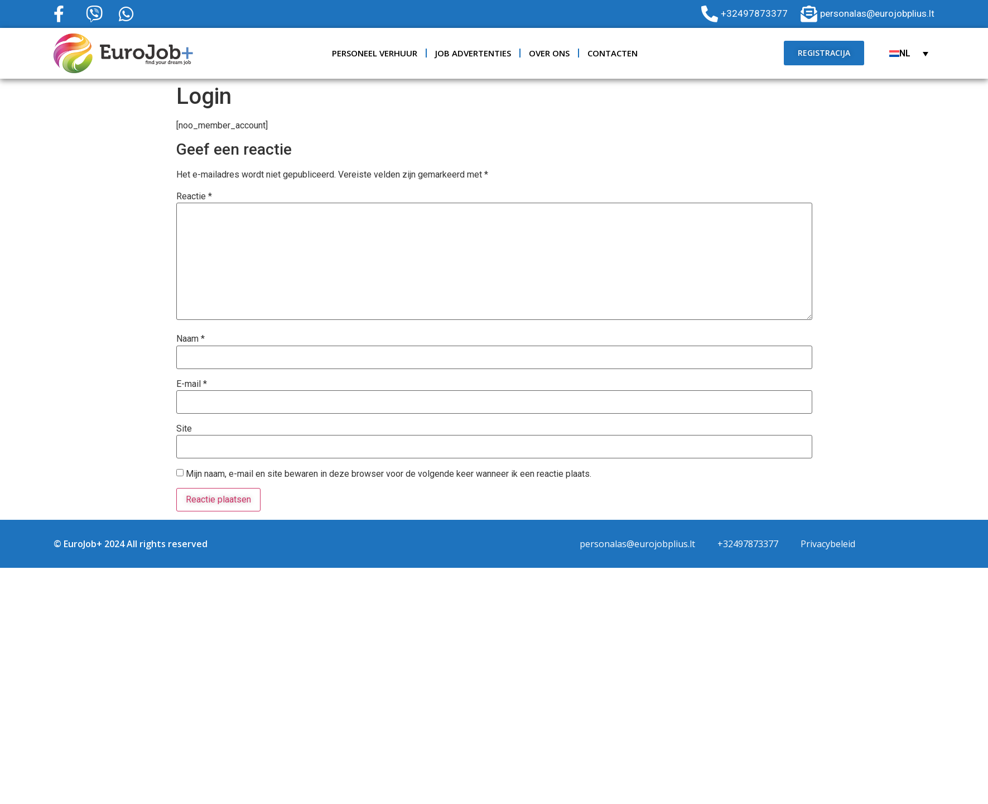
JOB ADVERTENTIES (473, 53)
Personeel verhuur (374, 53)
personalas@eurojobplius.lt (637, 544)
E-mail (191, 384)
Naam (190, 338)
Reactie (194, 196)
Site (184, 428)
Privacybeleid (828, 544)
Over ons (549, 53)
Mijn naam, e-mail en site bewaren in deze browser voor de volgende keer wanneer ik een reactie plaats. (388, 474)
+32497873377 (747, 544)
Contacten (612, 53)
